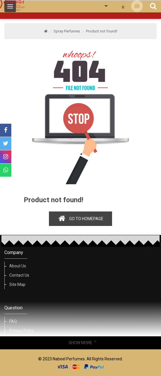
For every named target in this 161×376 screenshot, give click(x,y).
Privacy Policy (21, 330)
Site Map (17, 284)
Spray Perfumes (67, 31)
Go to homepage (86, 218)
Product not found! (101, 31)
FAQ (13, 321)
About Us (17, 266)
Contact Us (19, 275)
